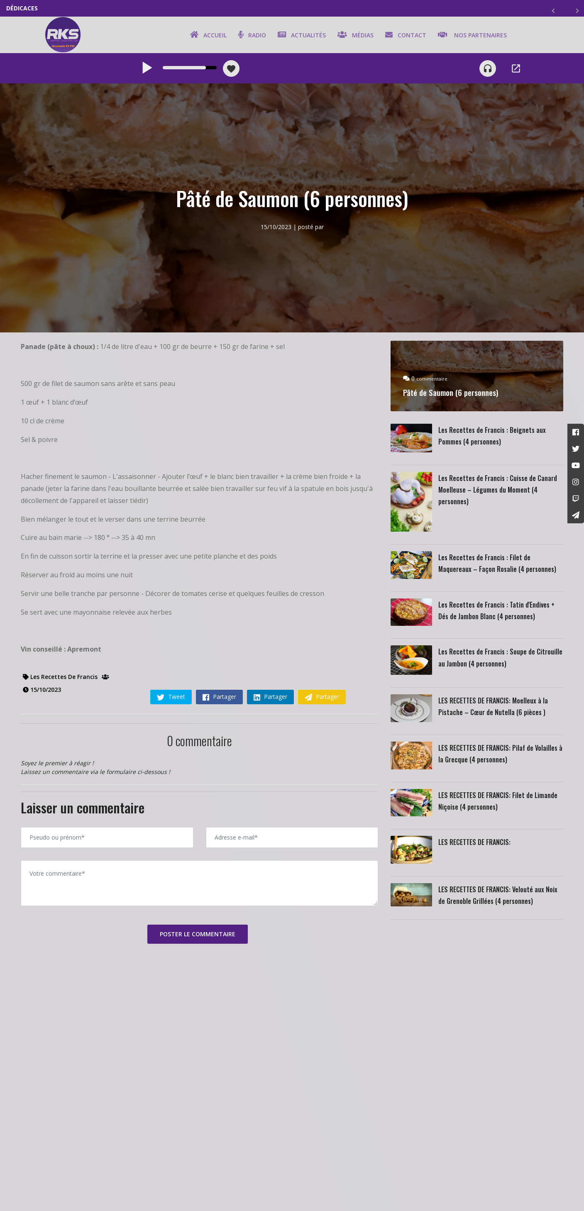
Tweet (171, 700)
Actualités (300, 36)
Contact (404, 36)
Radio (250, 36)
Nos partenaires (470, 36)
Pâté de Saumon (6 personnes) (455, 395)
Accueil (206, 36)
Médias (354, 36)
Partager (219, 700)
